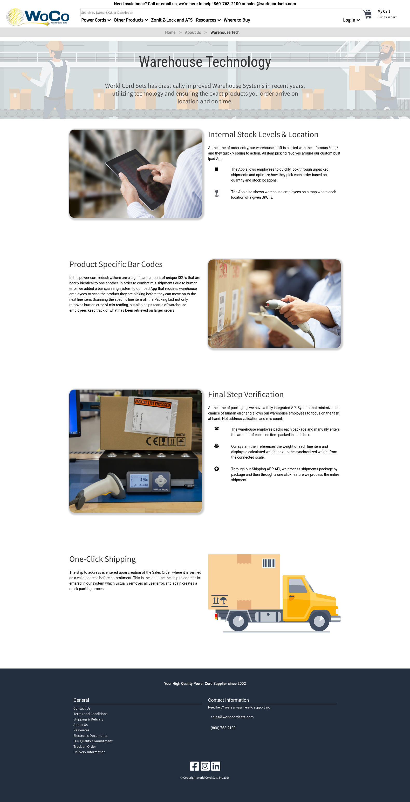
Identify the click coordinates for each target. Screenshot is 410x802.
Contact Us (81, 708)
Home (170, 32)
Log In (349, 20)
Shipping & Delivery (88, 719)
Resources (81, 730)
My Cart (384, 11)
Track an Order (84, 746)
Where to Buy (237, 20)
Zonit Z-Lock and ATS (172, 20)
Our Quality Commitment (93, 741)
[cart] (383, 14)
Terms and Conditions (90, 713)
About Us (193, 32)
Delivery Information (89, 752)
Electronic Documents (90, 735)
